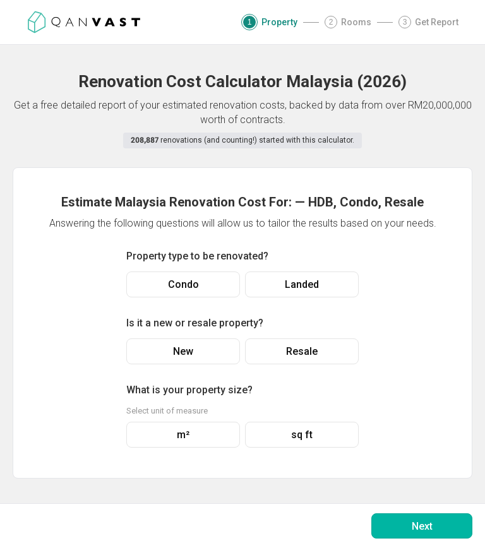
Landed (302, 284)
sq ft (302, 435)
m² (183, 435)
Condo (183, 284)
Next (422, 526)
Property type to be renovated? (197, 256)
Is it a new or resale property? (194, 323)
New (183, 351)
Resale (302, 351)
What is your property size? (189, 390)
